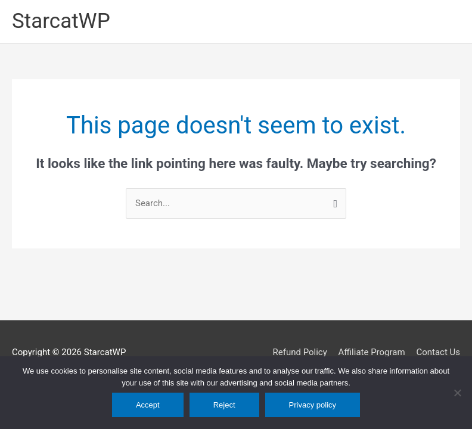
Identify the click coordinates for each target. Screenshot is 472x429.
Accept (148, 404)
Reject (224, 404)
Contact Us (438, 352)
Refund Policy (299, 352)
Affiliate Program (372, 352)
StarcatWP (61, 21)
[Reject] (457, 393)
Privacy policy (312, 404)
